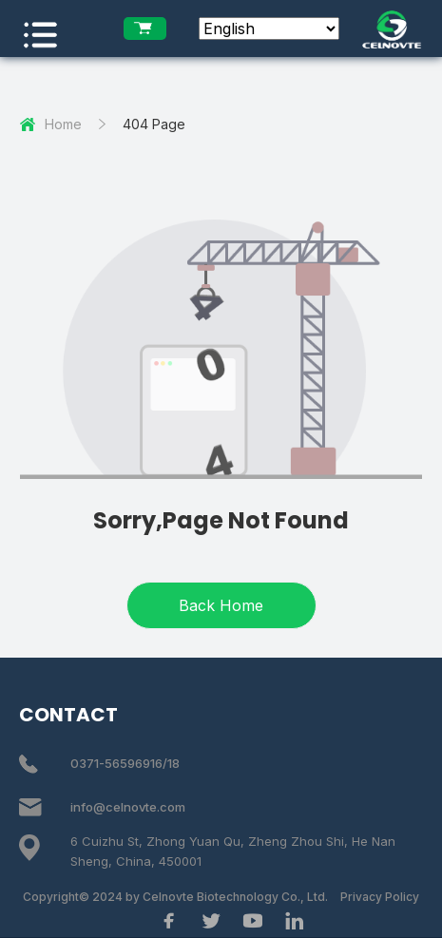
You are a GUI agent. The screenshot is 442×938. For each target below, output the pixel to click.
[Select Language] (269, 28)
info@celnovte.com (127, 806)
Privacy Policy (379, 897)
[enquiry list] (145, 28)
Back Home (221, 605)
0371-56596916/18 (125, 763)
